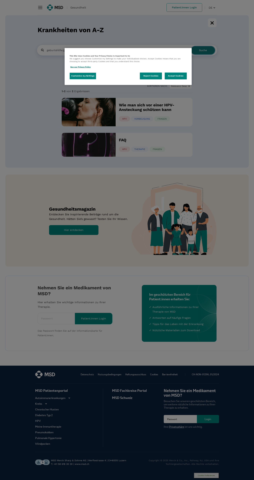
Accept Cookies (176, 76)
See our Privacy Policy (80, 67)
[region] (128, 66)
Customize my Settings (82, 76)
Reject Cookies (150, 76)
